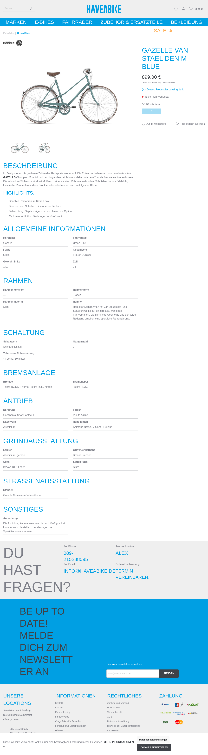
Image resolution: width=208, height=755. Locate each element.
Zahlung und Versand (118, 703)
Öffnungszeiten (11, 719)
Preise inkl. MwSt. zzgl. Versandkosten (158, 83)
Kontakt (59, 703)
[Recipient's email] (132, 673)
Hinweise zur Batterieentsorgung (123, 726)
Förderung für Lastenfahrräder (70, 726)
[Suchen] (15, 8)
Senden (168, 673)
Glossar (59, 730)
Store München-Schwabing (17, 710)
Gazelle (9, 177)
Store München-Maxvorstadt (17, 715)
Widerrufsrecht (114, 712)
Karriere (59, 707)
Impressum (112, 730)
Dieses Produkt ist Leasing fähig (165, 89)
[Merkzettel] (176, 9)
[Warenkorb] (196, 9)
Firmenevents (62, 716)
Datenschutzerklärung (118, 721)
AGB (109, 716)
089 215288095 (19, 728)
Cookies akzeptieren (154, 747)
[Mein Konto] (183, 9)
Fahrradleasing (62, 712)
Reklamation (113, 707)
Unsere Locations (17, 699)
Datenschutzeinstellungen (153, 739)
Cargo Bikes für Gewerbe (68, 721)
